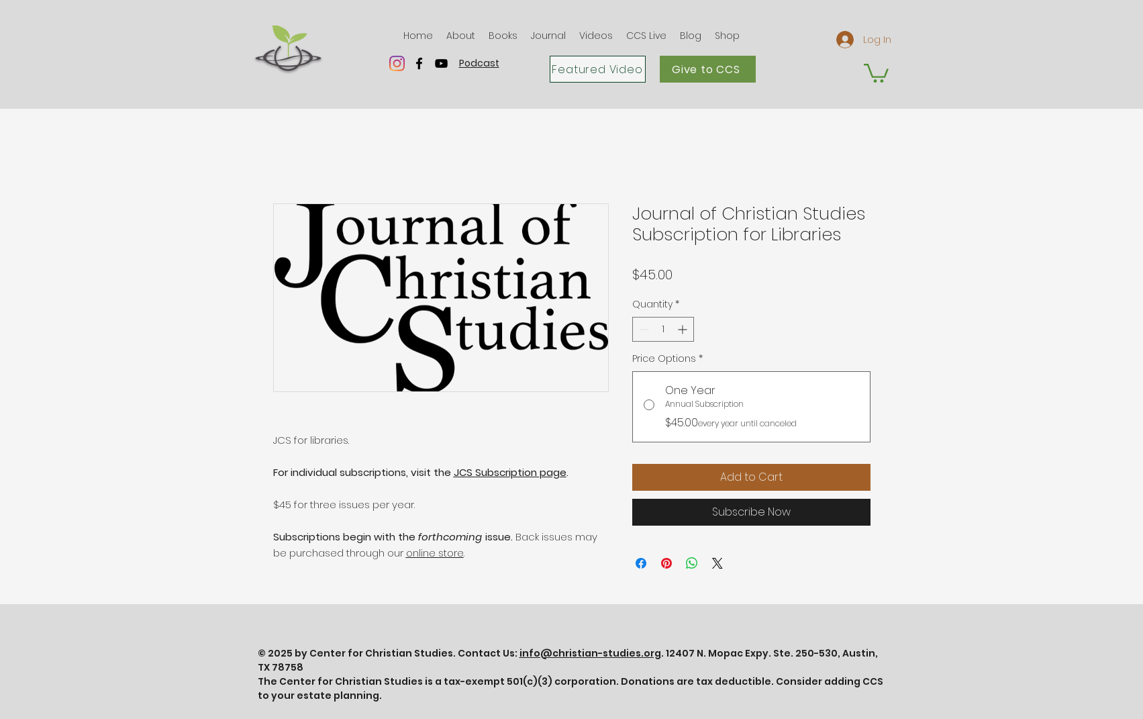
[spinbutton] (663, 329)
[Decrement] (642, 329)
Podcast (479, 63)
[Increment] (683, 329)
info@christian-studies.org (590, 653)
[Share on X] (717, 563)
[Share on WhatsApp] (692, 563)
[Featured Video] (598, 69)
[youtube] (441, 63)
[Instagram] (397, 63)
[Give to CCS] (708, 69)
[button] (461, 36)
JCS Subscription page (510, 472)
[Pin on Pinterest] (666, 563)
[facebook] (419, 63)
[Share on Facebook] (641, 563)
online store (435, 553)
